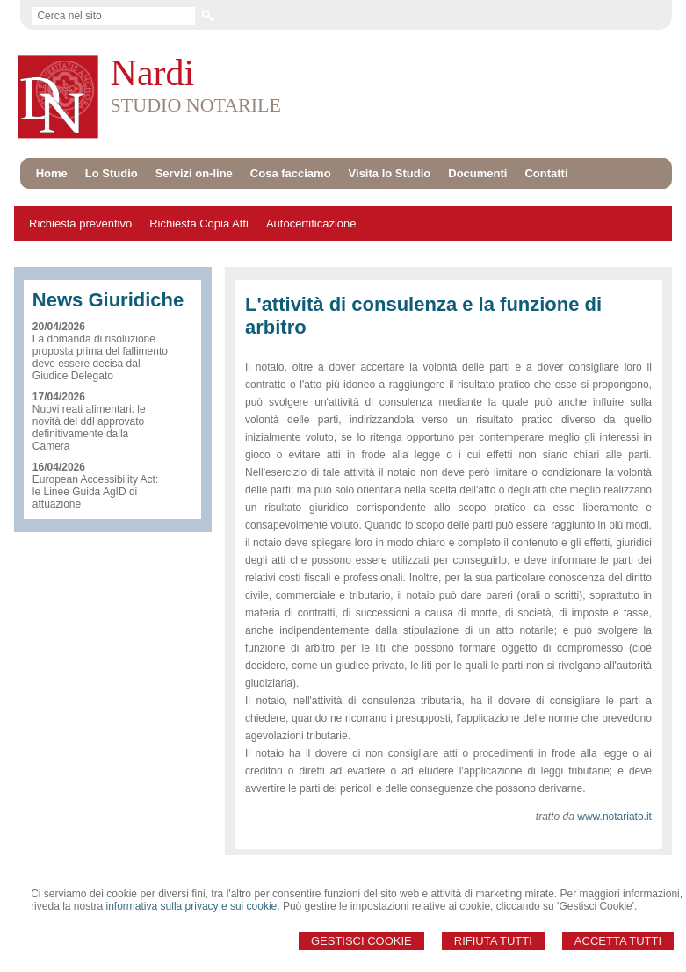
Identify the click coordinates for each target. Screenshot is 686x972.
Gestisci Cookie (361, 940)
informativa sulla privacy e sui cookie (192, 906)
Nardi (153, 73)
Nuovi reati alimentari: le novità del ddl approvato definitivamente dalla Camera (89, 427)
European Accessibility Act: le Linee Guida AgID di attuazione (95, 491)
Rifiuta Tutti (493, 940)
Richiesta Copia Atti (199, 223)
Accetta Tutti (617, 940)
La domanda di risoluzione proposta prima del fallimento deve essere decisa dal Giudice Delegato (100, 357)
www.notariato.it (614, 816)
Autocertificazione (311, 223)
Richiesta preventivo (80, 223)
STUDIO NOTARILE (196, 105)
